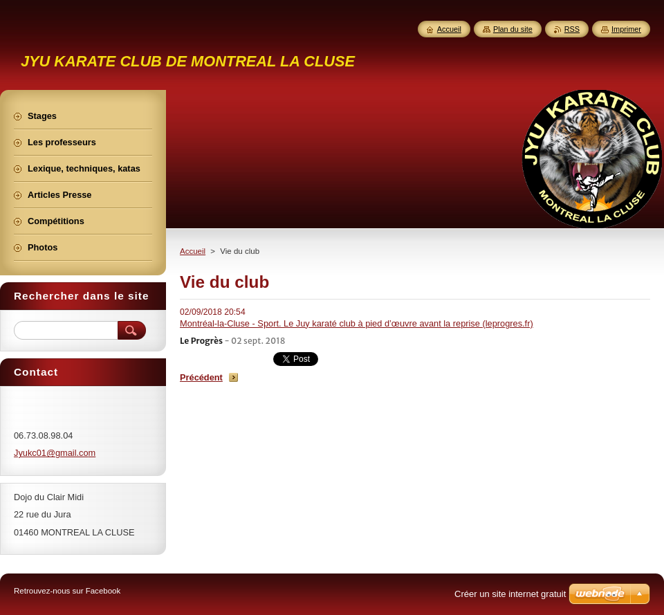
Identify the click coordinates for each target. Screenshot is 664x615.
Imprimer (626, 29)
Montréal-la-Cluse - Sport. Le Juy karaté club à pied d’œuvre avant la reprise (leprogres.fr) (356, 323)
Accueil (192, 251)
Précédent (201, 377)
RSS (572, 29)
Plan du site (513, 29)
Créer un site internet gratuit (510, 594)
